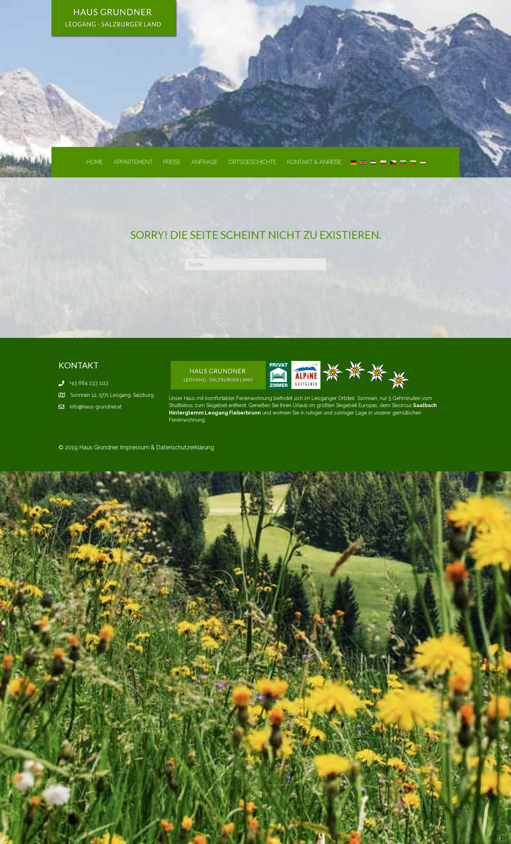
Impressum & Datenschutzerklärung (167, 447)
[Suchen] (255, 264)
